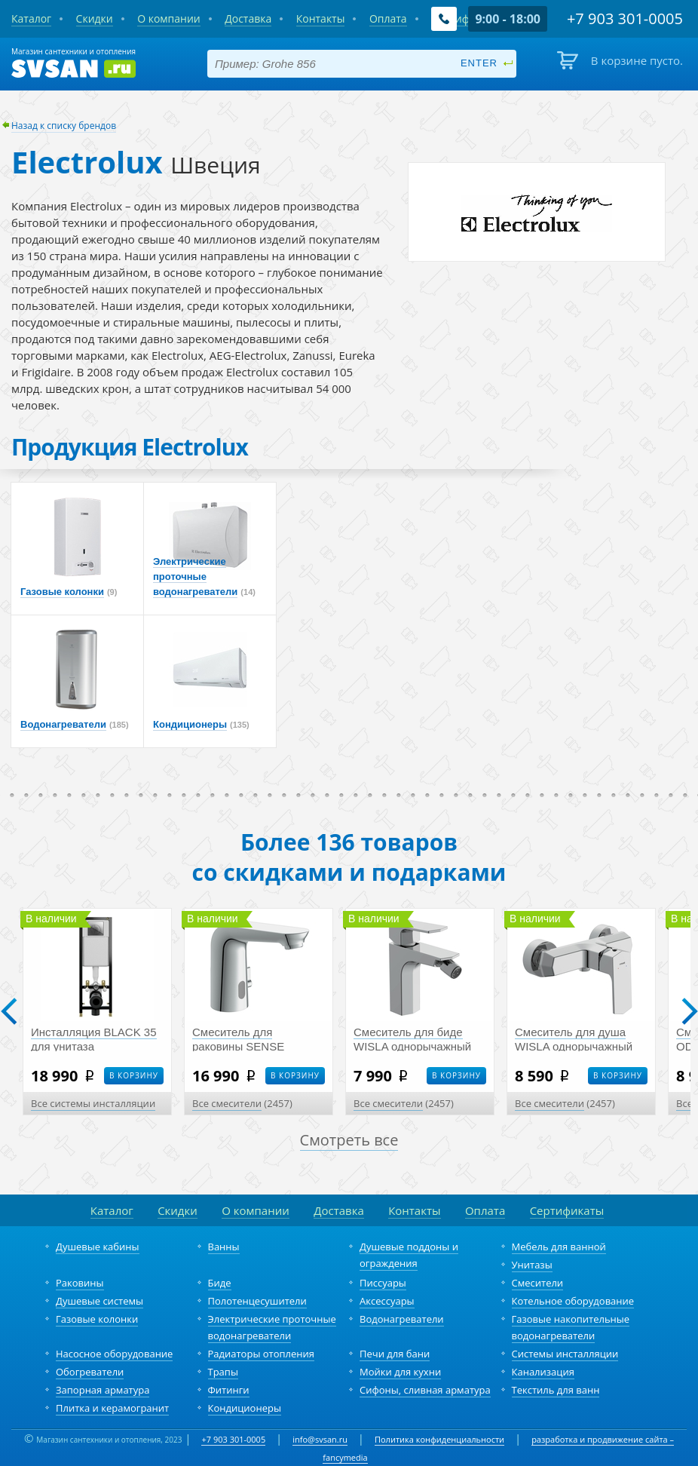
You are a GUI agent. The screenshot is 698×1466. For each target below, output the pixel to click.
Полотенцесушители (257, 1301)
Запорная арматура (102, 1390)
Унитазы (532, 1264)
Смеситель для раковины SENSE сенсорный (238, 1046)
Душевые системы (99, 1301)
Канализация (543, 1372)
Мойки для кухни (400, 1372)
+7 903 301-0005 (233, 1439)
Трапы (223, 1372)
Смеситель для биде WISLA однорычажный (412, 1039)
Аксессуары (387, 1301)
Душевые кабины (97, 1246)
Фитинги (229, 1390)
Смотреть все (349, 1140)
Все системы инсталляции (93, 1103)
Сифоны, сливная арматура (425, 1390)
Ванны (224, 1246)
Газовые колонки (97, 1319)
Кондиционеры (244, 1408)
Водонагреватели (402, 1319)
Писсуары (383, 1283)
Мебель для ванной (559, 1246)
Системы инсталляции (565, 1353)
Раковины (80, 1283)
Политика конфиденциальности (439, 1439)
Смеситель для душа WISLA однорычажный (573, 1039)
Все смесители (227, 1103)
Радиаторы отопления (261, 1353)
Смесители (538, 1283)
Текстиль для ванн (556, 1390)
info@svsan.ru (319, 1439)
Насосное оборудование (114, 1353)
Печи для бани (395, 1353)
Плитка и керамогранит (112, 1408)
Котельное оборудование (573, 1301)
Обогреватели (90, 1372)
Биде (219, 1283)
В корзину (133, 1075)
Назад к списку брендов (63, 125)
